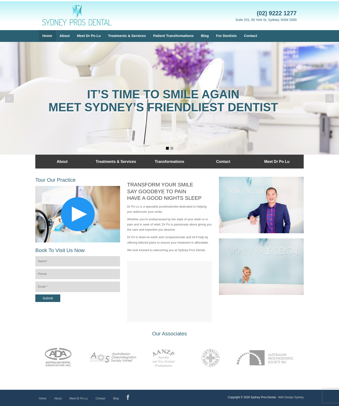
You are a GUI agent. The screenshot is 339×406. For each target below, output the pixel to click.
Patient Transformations (173, 36)
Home (47, 36)
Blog (205, 36)
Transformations (169, 162)
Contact (250, 36)
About (65, 36)
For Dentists (226, 36)
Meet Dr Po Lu (89, 36)
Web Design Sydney (291, 397)
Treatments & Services (127, 36)
